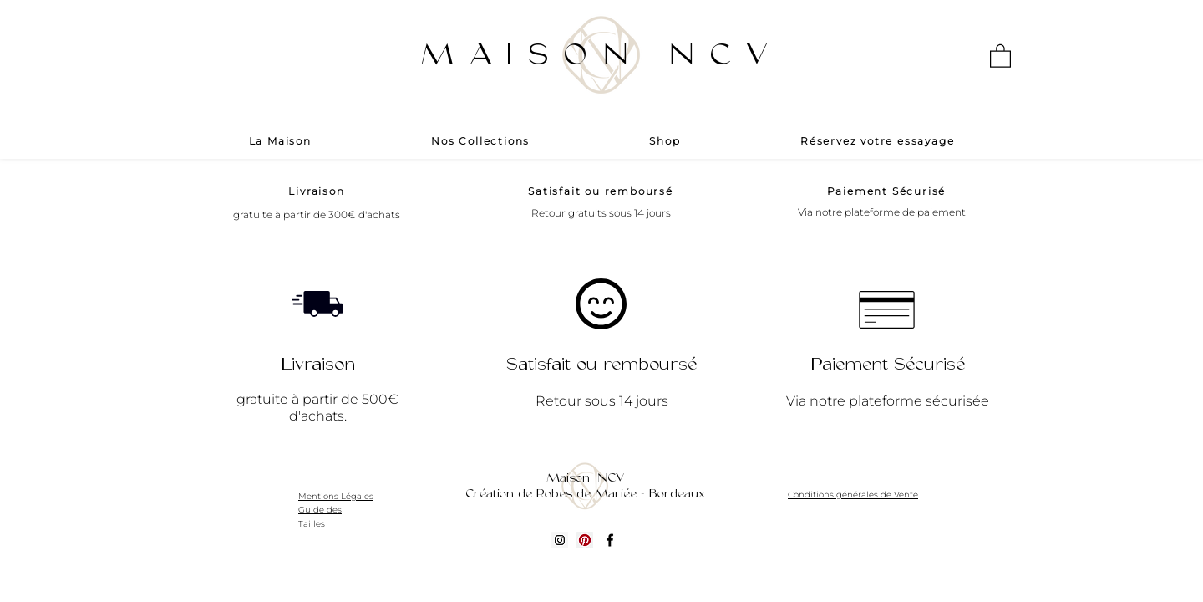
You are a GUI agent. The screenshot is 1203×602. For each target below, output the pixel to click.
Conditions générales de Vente (853, 494)
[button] (1000, 55)
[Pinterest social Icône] (584, 540)
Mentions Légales (335, 496)
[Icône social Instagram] (559, 540)
